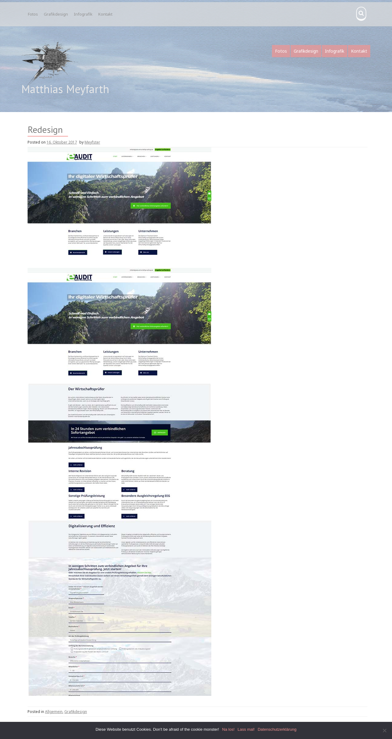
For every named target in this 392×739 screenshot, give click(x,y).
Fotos (33, 14)
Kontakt (105, 14)
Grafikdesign (56, 14)
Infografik (83, 14)
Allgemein (53, 711)
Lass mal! (246, 729)
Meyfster (92, 142)
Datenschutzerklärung (277, 729)
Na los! (228, 729)
